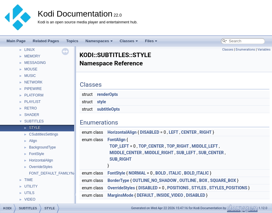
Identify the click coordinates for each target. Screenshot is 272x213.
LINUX (29, 50)
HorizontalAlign (41, 160)
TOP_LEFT (119, 146)
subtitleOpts (108, 109)
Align (33, 141)
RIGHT (206, 132)
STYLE (34, 128)
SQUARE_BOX (223, 180)
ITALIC (175, 173)
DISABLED (149, 132)
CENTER (189, 132)
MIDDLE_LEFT (205, 146)
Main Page (16, 41)
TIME (28, 180)
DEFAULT (145, 195)
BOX (203, 180)
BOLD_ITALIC (196, 173)
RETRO (30, 108)
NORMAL (137, 173)
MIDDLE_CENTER (125, 152)
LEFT (173, 132)
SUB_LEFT (185, 152)
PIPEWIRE (33, 89)
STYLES (198, 187)
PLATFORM (33, 95)
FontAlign (116, 139)
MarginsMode (120, 195)
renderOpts (107, 94)
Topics (72, 41)
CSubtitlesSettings (43, 134)
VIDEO (29, 199)
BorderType (118, 180)
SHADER (31, 115)
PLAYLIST (32, 102)
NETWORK (33, 82)
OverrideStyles (41, 167)
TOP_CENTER (151, 146)
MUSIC (30, 76)
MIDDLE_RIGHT (159, 152)
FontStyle (36, 154)
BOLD (160, 173)
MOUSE (30, 69)
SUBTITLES (34, 121)
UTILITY (31, 186)
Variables (264, 49)
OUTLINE (187, 180)
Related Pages (46, 41)
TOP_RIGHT (178, 146)
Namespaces (99, 41)
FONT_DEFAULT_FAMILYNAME (55, 173)
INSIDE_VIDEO (169, 195)
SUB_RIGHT (120, 159)
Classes (129, 41)
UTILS (29, 193)
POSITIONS (177, 187)
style (101, 101)
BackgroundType (42, 147)
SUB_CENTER (211, 152)
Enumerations (245, 49)
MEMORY (32, 56)
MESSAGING (35, 63)
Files (151, 41)
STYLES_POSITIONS (228, 187)
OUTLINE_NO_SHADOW (154, 180)
